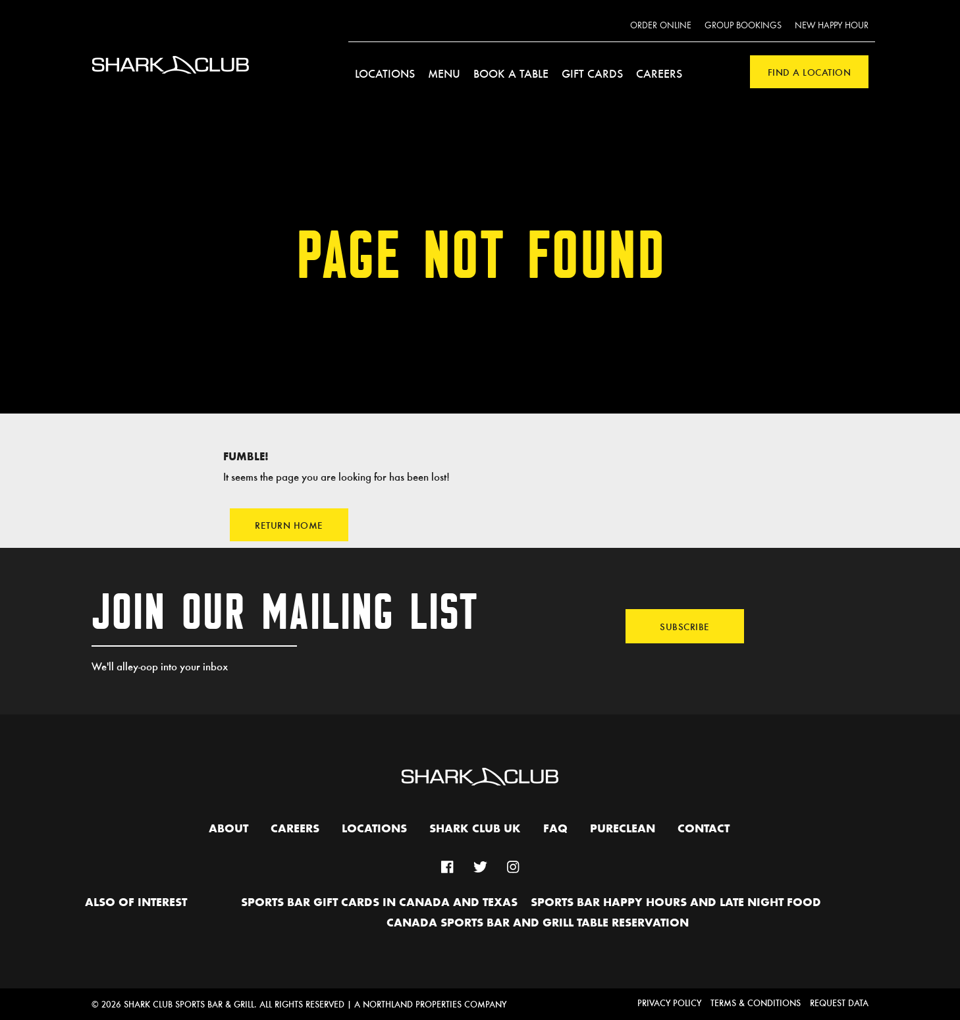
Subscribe (685, 626)
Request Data (839, 1002)
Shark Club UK (475, 829)
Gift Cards (592, 73)
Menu (444, 73)
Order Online (660, 25)
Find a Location (809, 71)
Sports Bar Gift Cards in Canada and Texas (379, 903)
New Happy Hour (831, 25)
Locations (385, 73)
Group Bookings (743, 25)
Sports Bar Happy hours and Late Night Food (676, 903)
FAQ (555, 829)
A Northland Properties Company (430, 1004)
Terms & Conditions (755, 1002)
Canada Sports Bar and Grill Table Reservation (538, 923)
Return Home (289, 524)
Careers (659, 73)
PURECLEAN (622, 829)
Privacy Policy (669, 1002)
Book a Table (510, 73)
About (228, 829)
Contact (704, 829)
